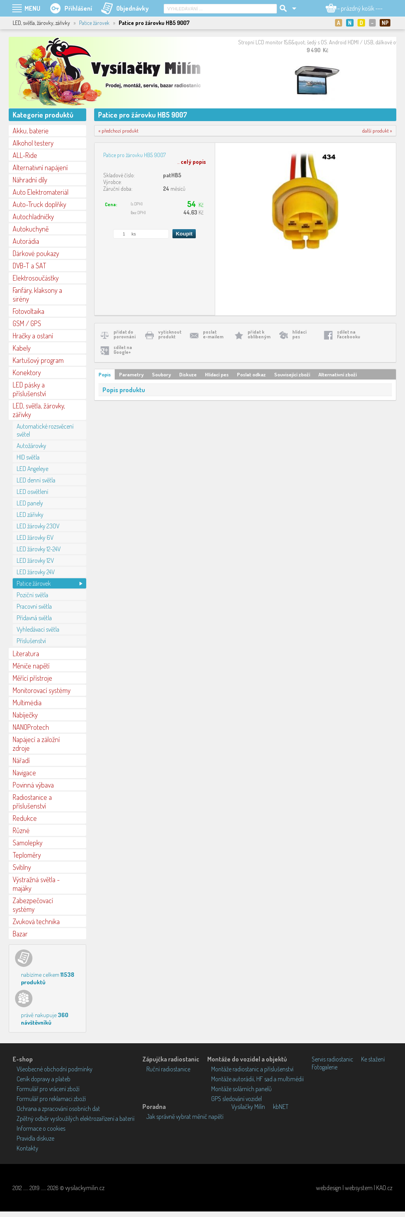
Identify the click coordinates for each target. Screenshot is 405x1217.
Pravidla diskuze (35, 1138)
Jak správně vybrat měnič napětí (184, 1116)
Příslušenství (31, 641)
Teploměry (27, 855)
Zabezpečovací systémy (33, 904)
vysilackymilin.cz (84, 1188)
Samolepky (27, 842)
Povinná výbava (33, 784)
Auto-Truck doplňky (39, 204)
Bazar (20, 933)
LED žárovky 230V (38, 526)
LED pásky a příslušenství (29, 389)
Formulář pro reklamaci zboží (51, 1099)
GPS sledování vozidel (236, 1099)
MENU (32, 8)
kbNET (280, 1107)
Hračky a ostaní (33, 335)
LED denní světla (36, 480)
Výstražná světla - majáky (36, 883)
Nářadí (21, 760)
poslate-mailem (213, 334)
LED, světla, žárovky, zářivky (39, 410)
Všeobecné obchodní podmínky (55, 1069)
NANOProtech (31, 727)
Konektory (27, 372)
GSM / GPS (27, 323)
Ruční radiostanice (168, 1069)
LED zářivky (30, 514)
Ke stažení (373, 1059)
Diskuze (188, 374)
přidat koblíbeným (259, 334)
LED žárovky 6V (35, 537)
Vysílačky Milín (248, 1107)
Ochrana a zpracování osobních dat (58, 1109)
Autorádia (26, 241)
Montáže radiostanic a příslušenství (252, 1069)
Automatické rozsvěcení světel (45, 430)
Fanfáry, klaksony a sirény (37, 294)
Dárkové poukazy (36, 253)
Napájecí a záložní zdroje (36, 743)
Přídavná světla (34, 618)
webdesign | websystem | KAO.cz (354, 1188)
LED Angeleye (32, 469)
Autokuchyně (31, 228)
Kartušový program (38, 360)
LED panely (30, 503)
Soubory (161, 374)
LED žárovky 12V (35, 560)
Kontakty (27, 1148)
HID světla (28, 457)
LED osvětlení (32, 492)
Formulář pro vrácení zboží (48, 1089)
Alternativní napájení (40, 167)
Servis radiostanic (332, 1059)
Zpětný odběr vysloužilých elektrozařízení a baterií (75, 1118)
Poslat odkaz (251, 374)
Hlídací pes (217, 374)
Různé (21, 830)
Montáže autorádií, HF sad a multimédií (257, 1079)
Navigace (24, 772)
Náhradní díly (30, 179)
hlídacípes (299, 334)
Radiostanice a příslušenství (32, 801)
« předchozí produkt (118, 130)
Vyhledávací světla (38, 629)
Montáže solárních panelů (241, 1089)
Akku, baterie (31, 130)
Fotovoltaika (28, 311)
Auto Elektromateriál (40, 192)
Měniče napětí (31, 665)
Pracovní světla (34, 606)
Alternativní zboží (337, 374)
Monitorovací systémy (41, 690)
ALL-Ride (25, 155)
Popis (104, 374)
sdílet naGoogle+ (123, 349)
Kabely (21, 348)
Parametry (131, 374)
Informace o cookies (41, 1128)
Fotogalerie (324, 1067)
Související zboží (292, 374)
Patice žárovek (94, 22)
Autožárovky (31, 446)
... (191, 161)
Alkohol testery (33, 143)
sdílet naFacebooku (348, 334)
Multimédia (27, 702)
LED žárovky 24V (36, 572)
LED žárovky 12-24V (39, 549)
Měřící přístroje (32, 678)
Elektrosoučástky (36, 277)
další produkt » (377, 130)
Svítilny (22, 867)
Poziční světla (32, 595)
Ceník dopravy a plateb (43, 1079)
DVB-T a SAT (29, 265)
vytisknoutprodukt (170, 334)
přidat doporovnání (125, 334)
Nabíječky (25, 714)
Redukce (25, 818)
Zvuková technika (36, 921)
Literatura (26, 653)
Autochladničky (33, 216)
